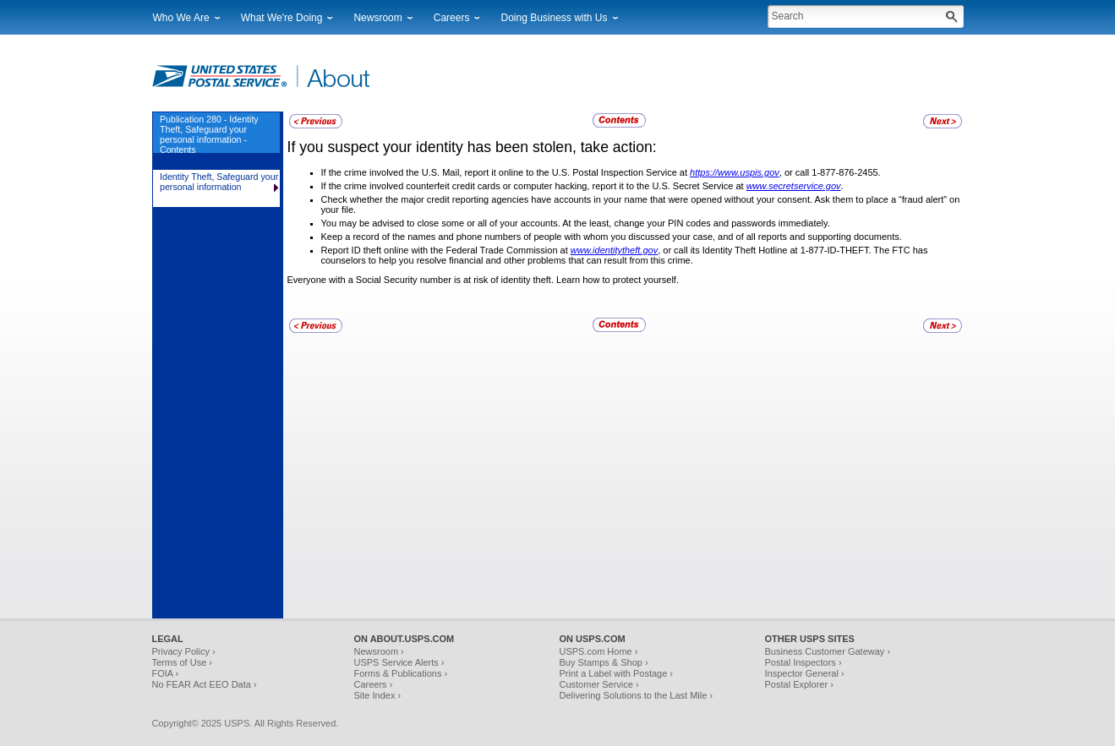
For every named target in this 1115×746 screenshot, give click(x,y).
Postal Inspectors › (803, 662)
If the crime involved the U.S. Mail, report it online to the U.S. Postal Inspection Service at (506, 172)
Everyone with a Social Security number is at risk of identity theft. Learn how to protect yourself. (483, 280)
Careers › (373, 684)
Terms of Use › (182, 662)
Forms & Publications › (401, 673)
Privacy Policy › (184, 651)
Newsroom (377, 18)
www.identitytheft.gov (614, 250)
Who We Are (181, 18)
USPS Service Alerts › (399, 662)
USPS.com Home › (599, 651)
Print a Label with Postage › (617, 673)
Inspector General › (804, 673)
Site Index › (378, 695)
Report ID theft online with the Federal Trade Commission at (446, 250)
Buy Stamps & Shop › (604, 662)
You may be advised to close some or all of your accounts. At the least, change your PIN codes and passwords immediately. (575, 223)
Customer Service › (599, 684)
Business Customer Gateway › (828, 651)
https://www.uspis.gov (734, 172)
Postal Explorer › (799, 684)
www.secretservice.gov (793, 186)
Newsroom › (379, 651)
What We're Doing (282, 18)
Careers (452, 18)
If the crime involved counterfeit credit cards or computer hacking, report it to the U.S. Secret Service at (533, 186)
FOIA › (165, 673)
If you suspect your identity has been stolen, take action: (472, 147)
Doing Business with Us (553, 18)
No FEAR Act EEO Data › (204, 684)
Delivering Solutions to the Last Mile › (636, 695)
